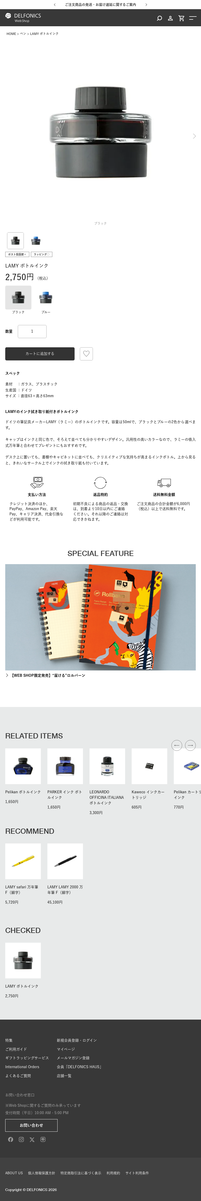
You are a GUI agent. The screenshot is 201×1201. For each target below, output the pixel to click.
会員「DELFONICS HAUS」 (80, 1067)
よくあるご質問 (18, 1076)
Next (194, 136)
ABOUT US (14, 1173)
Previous (6, 136)
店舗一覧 (64, 1076)
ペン (23, 33)
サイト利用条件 (137, 1173)
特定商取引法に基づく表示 (80, 1173)
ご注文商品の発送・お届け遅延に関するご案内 (100, 4)
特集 (9, 1040)
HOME (11, 33)
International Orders (22, 1067)
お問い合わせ (31, 1125)
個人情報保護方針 (41, 1173)
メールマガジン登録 (73, 1058)
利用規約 (113, 1173)
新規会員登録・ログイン (77, 1040)
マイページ (66, 1049)
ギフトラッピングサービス (27, 1058)
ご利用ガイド (16, 1049)
